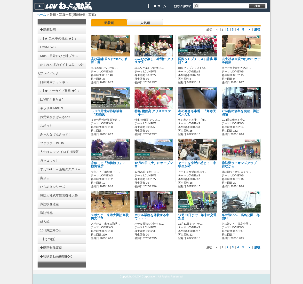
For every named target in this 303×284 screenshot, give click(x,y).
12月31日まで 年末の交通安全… (197, 216)
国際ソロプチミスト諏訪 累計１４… (197, 60)
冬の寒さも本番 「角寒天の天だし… (197, 113)
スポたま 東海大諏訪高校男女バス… (110, 216)
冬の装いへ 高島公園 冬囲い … (241, 216)
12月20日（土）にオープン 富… (155, 164)
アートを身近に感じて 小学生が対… (197, 164)
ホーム (41, 14)
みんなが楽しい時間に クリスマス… (154, 60)
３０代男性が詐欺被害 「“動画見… (106, 113)
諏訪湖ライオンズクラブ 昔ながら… (241, 164)
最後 (257, 29)
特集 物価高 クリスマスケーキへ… (153, 113)
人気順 (145, 23)
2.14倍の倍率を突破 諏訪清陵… (240, 113)
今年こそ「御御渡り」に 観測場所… (110, 164)
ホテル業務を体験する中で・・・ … (152, 216)
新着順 (109, 23)
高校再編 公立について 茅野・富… (109, 60)
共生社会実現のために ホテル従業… (241, 60)
